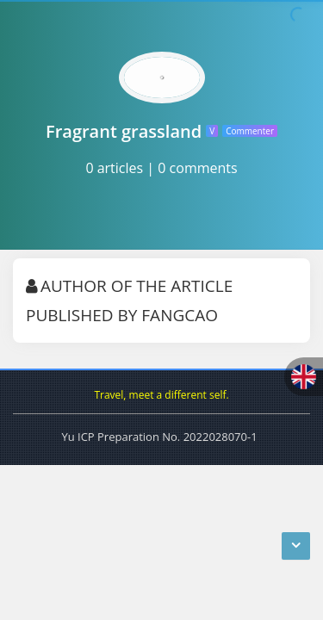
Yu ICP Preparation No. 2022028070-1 (159, 436)
